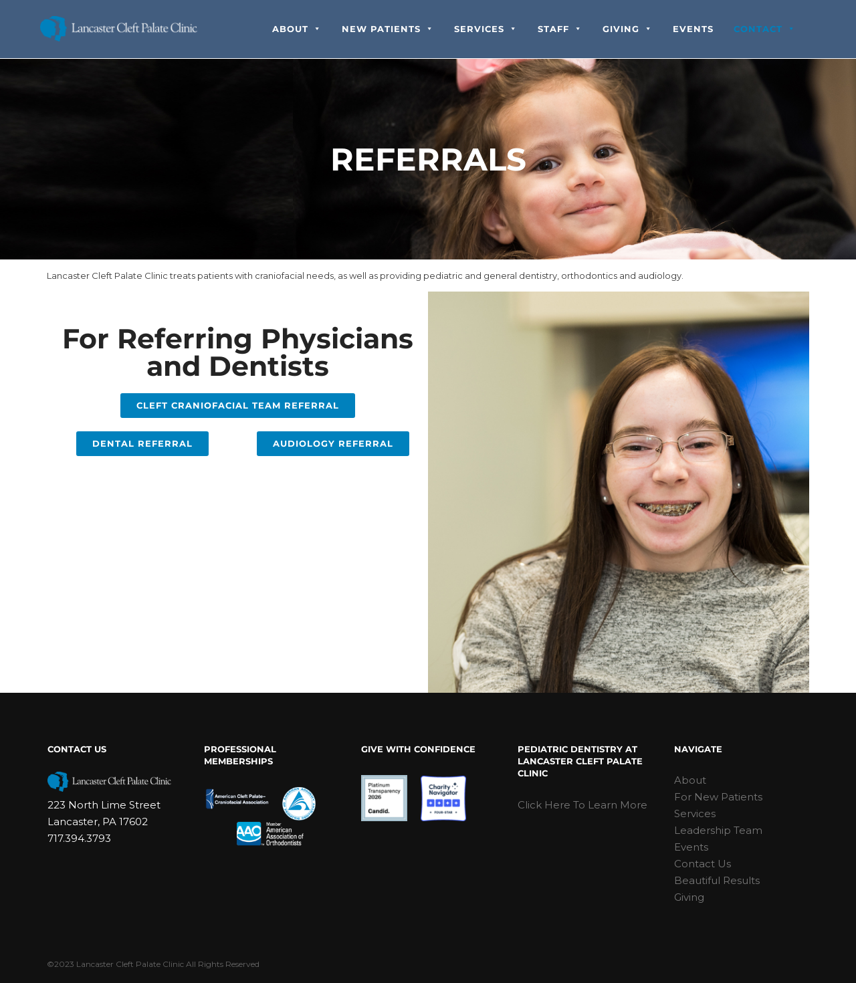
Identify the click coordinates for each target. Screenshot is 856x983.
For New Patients (718, 796)
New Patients (388, 29)
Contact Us (702, 863)
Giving (628, 29)
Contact (765, 29)
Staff (560, 29)
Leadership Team (718, 830)
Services (486, 29)
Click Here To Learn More (582, 804)
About (297, 29)
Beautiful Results (717, 880)
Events (693, 29)
